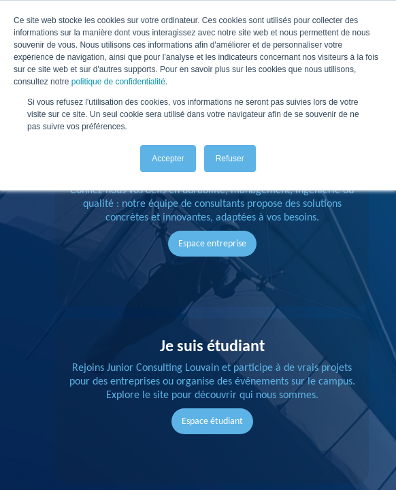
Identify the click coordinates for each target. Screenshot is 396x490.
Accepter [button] (168, 158)
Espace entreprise (212, 243)
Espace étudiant (212, 421)
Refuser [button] (230, 158)
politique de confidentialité (118, 81)
